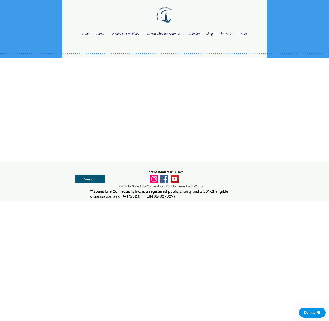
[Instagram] (154, 179)
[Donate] (90, 179)
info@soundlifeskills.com (165, 172)
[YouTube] (175, 179)
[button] (312, 313)
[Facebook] (164, 179)
